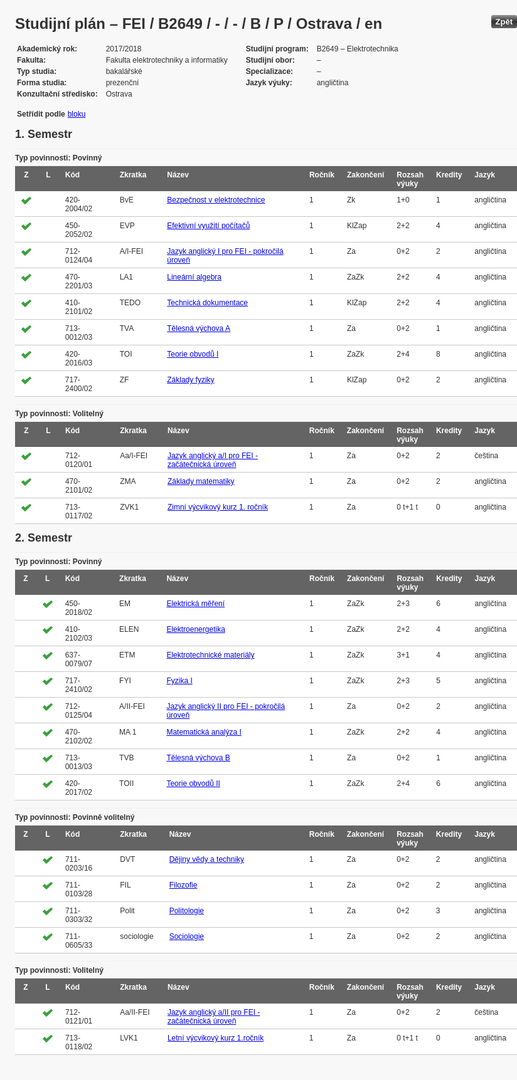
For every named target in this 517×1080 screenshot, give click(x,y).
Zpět (504, 21)
